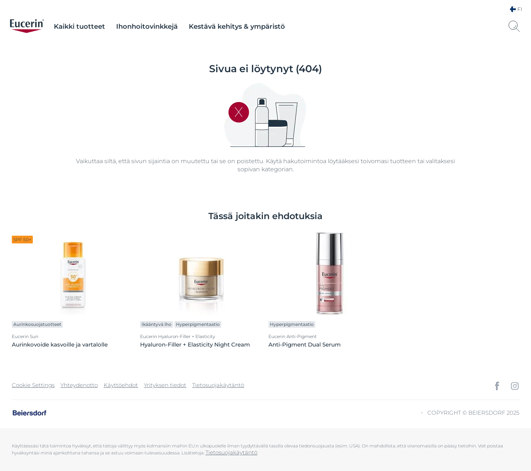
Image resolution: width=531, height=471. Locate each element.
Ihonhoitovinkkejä (147, 26)
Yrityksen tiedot (165, 385)
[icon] (497, 386)
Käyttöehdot (121, 385)
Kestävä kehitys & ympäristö (237, 26)
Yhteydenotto (79, 385)
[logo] (27, 26)
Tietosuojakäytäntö (218, 385)
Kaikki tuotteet (79, 26)
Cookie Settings (33, 385)
